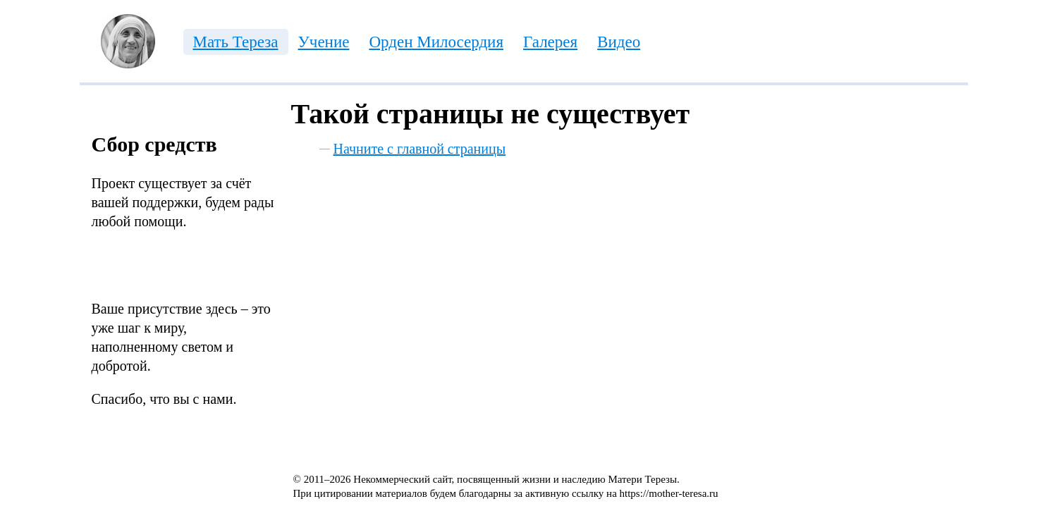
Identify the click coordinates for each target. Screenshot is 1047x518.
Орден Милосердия (436, 42)
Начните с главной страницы (419, 148)
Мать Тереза (235, 42)
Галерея (550, 42)
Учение (324, 42)
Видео (618, 42)
